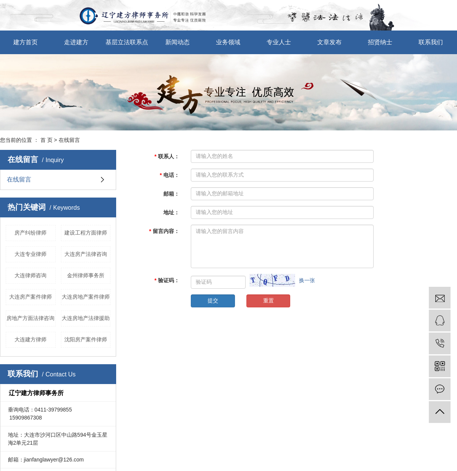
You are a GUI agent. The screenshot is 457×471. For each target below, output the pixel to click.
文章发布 (329, 42)
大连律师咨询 (30, 275)
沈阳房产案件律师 (85, 339)
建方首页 (25, 42)
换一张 (307, 280)
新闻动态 (177, 42)
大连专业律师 (30, 254)
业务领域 (228, 42)
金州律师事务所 (85, 275)
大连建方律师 (30, 339)
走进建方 (76, 42)
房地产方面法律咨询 (30, 318)
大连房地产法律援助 (86, 318)
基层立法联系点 (126, 42)
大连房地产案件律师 (86, 297)
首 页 (46, 140)
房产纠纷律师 (30, 233)
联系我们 (431, 42)
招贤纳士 (380, 42)
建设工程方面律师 (85, 233)
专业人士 (279, 42)
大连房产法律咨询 (85, 254)
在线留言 (19, 179)
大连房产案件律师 (30, 297)
